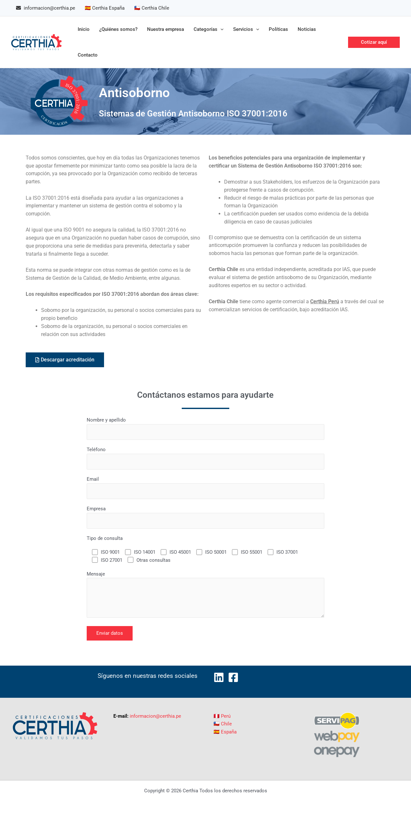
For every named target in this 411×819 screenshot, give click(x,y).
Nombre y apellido (205, 428)
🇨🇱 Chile (223, 724)
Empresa (205, 517)
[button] (374, 42)
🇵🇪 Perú (222, 716)
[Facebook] (233, 677)
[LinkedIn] (219, 677)
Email (205, 487)
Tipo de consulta (105, 538)
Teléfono (205, 458)
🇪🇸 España (225, 732)
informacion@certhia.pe (155, 716)
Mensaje (205, 595)
